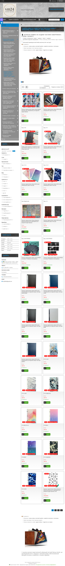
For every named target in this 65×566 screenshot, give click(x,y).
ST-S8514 (46, 425)
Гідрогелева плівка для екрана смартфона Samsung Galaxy (9, 46)
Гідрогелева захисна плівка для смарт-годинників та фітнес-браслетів (9, 55)
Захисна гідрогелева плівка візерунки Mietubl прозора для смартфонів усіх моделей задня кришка (30, 221)
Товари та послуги (14, 19)
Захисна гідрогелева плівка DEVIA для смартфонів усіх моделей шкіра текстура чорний (31, 326)
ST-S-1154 (46, 359)
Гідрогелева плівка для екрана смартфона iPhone (9, 43)
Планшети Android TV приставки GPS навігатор (8, 122)
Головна (3, 19)
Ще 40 (4, 193)
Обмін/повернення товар (29, 19)
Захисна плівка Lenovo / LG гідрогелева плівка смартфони (9, 64)
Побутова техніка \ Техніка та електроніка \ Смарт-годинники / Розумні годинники (9, 127)
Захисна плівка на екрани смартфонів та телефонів (8, 40)
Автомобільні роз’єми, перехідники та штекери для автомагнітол (9, 131)
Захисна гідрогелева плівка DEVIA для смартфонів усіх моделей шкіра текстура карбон (31, 360)
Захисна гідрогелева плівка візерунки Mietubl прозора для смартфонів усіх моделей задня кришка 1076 (52, 490)
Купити (26, 120)
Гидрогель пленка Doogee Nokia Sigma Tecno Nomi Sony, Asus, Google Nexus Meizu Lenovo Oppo (9, 59)
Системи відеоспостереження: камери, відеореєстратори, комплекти (9, 107)
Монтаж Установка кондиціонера (7, 136)
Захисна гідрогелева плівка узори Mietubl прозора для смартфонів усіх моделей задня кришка (31, 110)
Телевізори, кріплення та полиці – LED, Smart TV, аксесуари (8, 112)
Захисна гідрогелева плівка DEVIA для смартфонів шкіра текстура (52, 110)
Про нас (3, 139)
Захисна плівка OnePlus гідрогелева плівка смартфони (9, 68)
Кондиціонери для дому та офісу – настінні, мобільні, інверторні (8, 32)
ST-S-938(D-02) (47, 393)
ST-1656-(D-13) (25, 425)
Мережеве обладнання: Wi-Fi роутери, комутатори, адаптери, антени (9, 97)
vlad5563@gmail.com (7, 281)
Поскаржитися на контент (41, 564)
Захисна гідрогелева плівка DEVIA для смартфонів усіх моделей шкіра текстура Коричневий (31, 292)
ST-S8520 (24, 457)
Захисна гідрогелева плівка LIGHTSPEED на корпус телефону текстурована (31, 258)
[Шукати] (62, 20)
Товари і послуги (5, 28)
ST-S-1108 (24, 393)
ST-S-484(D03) (47, 457)
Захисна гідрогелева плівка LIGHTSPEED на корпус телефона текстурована (53, 258)
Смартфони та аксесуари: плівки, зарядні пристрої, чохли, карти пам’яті (8, 102)
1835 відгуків (53, 0)
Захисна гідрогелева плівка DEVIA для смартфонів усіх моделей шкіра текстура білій (53, 326)
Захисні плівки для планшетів (9, 88)
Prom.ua (38, 562)
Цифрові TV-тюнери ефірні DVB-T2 (9, 119)
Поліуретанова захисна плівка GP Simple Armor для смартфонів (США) (10, 79)
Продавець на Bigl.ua (32, 563)
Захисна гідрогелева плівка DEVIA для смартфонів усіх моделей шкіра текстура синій (53, 292)
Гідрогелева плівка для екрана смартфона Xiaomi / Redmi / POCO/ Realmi (9, 50)
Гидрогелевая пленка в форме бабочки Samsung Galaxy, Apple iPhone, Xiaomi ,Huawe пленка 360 (10, 84)
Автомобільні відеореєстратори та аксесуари (10, 36)
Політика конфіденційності (51, 564)
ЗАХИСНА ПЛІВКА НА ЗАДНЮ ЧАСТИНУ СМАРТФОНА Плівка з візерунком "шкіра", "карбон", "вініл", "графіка (9, 74)
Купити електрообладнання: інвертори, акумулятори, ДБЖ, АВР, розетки (9, 92)
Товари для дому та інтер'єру (9, 115)
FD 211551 (24, 489)
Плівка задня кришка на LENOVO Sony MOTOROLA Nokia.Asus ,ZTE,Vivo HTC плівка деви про (31, 148)
